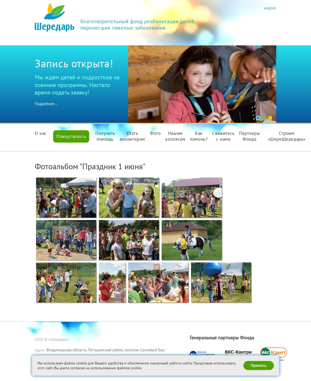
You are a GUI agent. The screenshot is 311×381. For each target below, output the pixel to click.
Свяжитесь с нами (223, 136)
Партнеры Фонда (249, 136)
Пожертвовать (71, 136)
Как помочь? (198, 136)
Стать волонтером (132, 136)
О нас (41, 133)
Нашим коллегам (175, 136)
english (270, 7)
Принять (258, 365)
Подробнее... (46, 104)
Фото (155, 133)
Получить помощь (105, 136)
